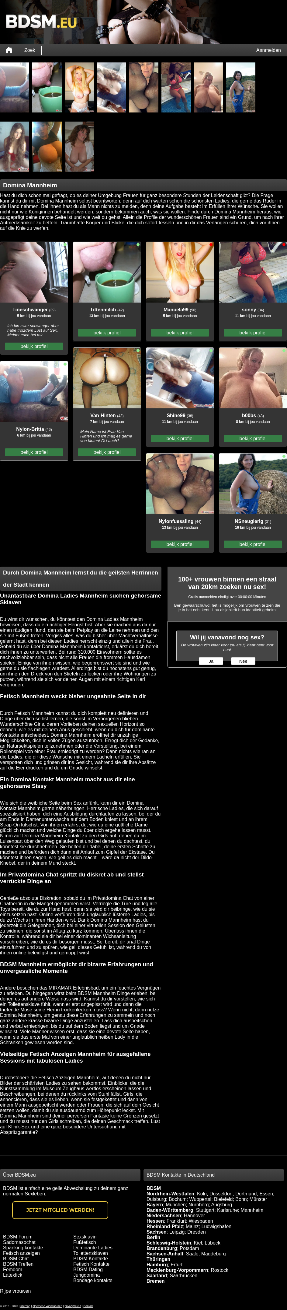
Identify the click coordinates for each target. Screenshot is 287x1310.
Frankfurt (176, 1221)
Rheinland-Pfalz (165, 1226)
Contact (88, 1306)
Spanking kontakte (23, 1247)
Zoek (29, 50)
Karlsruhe (227, 1210)
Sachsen (157, 1232)
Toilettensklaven (90, 1253)
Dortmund (246, 1193)
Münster (258, 1199)
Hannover (194, 1215)
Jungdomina (86, 1275)
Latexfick (12, 1275)
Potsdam (189, 1248)
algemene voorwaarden (47, 1306)
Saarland (157, 1275)
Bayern (155, 1204)
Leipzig (177, 1232)
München (176, 1204)
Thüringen (158, 1259)
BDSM (154, 1188)
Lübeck (212, 1242)
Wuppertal (200, 1199)
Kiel (198, 1242)
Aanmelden (268, 50)
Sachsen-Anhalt (165, 1253)
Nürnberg (198, 1204)
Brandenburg (162, 1248)
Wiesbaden (201, 1221)
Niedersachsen (164, 1215)
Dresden (196, 1232)
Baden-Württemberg (170, 1210)
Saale (192, 1253)
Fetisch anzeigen (21, 1253)
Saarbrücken (183, 1275)
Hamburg (157, 1264)
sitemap (25, 1306)
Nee (243, 661)
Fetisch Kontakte (91, 1264)
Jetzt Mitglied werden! (60, 1210)
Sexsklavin (84, 1236)
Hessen (155, 1221)
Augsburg (221, 1204)
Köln (202, 1193)
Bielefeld (223, 1199)
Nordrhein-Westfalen (170, 1193)
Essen (266, 1193)
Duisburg (156, 1199)
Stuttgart (205, 1210)
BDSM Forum (18, 1236)
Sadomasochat (19, 1242)
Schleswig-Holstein (169, 1242)
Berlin (153, 1237)
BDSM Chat (16, 1258)
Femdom (12, 1269)
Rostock (219, 1270)
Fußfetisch (84, 1242)
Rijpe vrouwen (15, 1291)
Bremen (156, 1281)
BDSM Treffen (18, 1264)
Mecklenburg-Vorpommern (177, 1270)
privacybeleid (72, 1306)
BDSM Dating (88, 1269)
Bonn (241, 1199)
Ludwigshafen (216, 1226)
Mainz (192, 1226)
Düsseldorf (221, 1193)
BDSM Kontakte (90, 1258)
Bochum (178, 1199)
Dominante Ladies (92, 1247)
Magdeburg (213, 1253)
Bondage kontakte (92, 1280)
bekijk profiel (34, 346)
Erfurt (176, 1264)
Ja (211, 661)
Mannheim (251, 1210)
